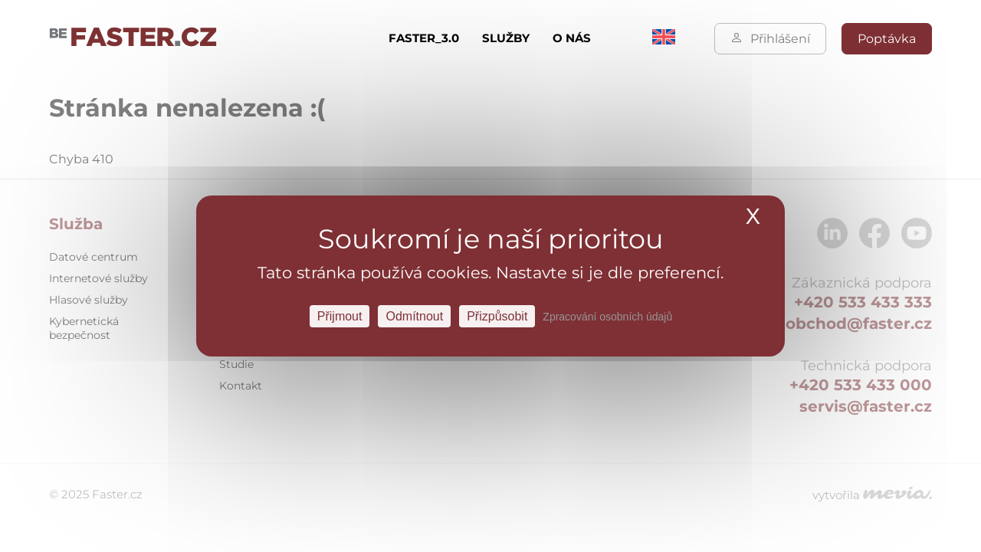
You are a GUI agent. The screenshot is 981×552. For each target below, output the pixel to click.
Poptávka (887, 38)
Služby (506, 38)
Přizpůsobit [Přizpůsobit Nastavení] (497, 316)
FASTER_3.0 (424, 38)
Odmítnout (414, 316)
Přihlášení (770, 38)
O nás (572, 38)
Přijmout (340, 316)
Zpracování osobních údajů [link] (607, 316)
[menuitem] (663, 40)
